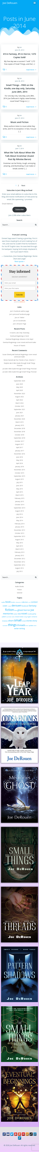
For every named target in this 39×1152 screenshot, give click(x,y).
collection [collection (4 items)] (24, 602)
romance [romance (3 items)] (34, 617)
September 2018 (19, 438)
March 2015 (19, 495)
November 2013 (19, 530)
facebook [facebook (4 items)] (25, 606)
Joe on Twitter (19, 317)
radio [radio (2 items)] (13, 617)
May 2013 (19, 543)
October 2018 (19, 435)
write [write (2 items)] (35, 625)
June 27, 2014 (19, 118)
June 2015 (19, 486)
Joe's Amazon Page (19, 324)
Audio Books (19, 586)
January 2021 (19, 416)
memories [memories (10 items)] (8, 613)
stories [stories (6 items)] (29, 621)
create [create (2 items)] (9, 606)
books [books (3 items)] (13, 602)
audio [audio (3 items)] (3, 602)
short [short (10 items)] (11, 620)
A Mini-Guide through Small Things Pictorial (21, 369)
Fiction (19, 590)
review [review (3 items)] (21, 617)
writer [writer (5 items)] (16, 628)
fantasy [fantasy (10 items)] (32, 605)
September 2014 (19, 508)
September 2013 (19, 536)
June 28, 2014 (19, 81)
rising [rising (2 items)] (25, 617)
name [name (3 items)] (15, 614)
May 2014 (19, 520)
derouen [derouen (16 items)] (16, 605)
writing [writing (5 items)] (22, 628)
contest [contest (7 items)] (34, 602)
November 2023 (19, 394)
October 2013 (19, 533)
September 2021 (19, 409)
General (19, 593)
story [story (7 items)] (34, 620)
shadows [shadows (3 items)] (5, 621)
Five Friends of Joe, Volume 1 (25, 360)
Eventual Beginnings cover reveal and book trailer (19, 342)
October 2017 (19, 441)
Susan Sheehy (7, 354)
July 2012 (20, 571)
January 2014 (19, 527)
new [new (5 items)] (19, 614)
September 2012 (19, 565)
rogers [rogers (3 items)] (29, 617)
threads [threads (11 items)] (21, 625)
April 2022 (19, 400)
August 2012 (19, 568)
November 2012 (19, 562)
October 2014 (19, 505)
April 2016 (19, 463)
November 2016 (19, 454)
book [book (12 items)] (8, 601)
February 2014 (19, 524)
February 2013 (19, 552)
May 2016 (19, 460)
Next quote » (20, 261)
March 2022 (19, 403)
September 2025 (19, 381)
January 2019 (19, 425)
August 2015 (19, 479)
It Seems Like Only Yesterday (19, 333)
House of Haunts (19, 345)
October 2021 (19, 406)
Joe (20, 47)
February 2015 (19, 498)
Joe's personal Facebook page (19, 314)
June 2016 (19, 457)
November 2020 (19, 419)
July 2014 (20, 514)
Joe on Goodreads (19, 321)
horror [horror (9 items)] (27, 610)
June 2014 (19, 517)
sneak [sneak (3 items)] (24, 621)
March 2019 (19, 422)
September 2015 (19, 476)
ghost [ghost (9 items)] (20, 610)
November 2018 (19, 432)
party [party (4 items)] (34, 614)
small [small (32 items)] (18, 620)
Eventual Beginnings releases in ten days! (19, 339)
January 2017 (19, 451)
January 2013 (19, 555)
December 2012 (19, 559)
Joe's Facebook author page (19, 311)
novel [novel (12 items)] (24, 613)
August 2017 (19, 444)
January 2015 (19, 501)
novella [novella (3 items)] (29, 614)
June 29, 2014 (19, 50)
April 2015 (19, 492)
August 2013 (19, 540)
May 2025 (19, 387)
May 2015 (19, 489)
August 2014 (19, 511)
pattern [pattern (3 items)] (4, 617)
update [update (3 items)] (31, 625)
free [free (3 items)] (15, 610)
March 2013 (19, 549)
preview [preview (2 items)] (9, 617)
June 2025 (19, 384)
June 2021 (19, 413)
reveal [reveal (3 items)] (17, 617)
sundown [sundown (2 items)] (5, 625)
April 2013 (19, 546)
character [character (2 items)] (18, 602)
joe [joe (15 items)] (32, 610)
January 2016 (19, 467)
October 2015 (19, 473)
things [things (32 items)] (12, 625)
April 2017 (19, 447)
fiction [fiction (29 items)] (9, 610)
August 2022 (19, 397)
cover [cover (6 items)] (5, 606)
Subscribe (19, 209)
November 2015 (19, 470)
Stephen (6, 363)
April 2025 (19, 390)
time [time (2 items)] (27, 625)
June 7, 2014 (19, 148)
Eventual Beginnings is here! (19, 336)
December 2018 (19, 428)
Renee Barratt (8, 360)
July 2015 (20, 482)
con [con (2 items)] (29, 602)
